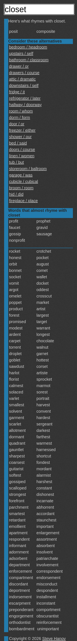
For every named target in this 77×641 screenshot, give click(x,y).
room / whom (21, 111)
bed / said (18, 143)
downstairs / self (23, 85)
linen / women (21, 156)
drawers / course (24, 72)
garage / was (21, 175)
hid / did (16, 194)
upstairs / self (21, 53)
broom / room (21, 188)
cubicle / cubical (23, 181)
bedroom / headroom (28, 47)
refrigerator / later (24, 98)
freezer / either (22, 130)
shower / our (20, 136)
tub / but (16, 162)
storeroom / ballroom (28, 168)
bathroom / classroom (28, 60)
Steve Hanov (54, 638)
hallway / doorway (25, 104)
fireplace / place (23, 200)
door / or (16, 124)
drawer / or (19, 66)
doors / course (22, 149)
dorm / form (19, 117)
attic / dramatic (22, 79)
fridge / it (17, 92)
